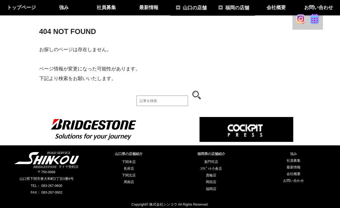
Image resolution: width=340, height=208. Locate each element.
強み (64, 7)
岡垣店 (211, 182)
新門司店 (211, 162)
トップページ (21, 7)
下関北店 (129, 175)
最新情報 (148, 7)
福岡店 (211, 189)
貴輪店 (211, 175)
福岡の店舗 (237, 7)
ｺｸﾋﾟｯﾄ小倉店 (211, 169)
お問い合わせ (318, 7)
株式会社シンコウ (163, 204)
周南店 (129, 182)
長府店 (129, 169)
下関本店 (129, 162)
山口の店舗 (195, 7)
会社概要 (276, 7)
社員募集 (106, 7)
